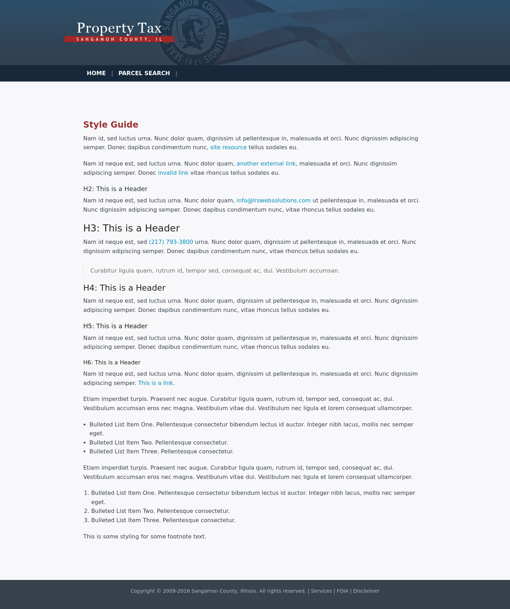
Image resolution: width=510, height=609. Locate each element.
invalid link (173, 172)
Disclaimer (366, 591)
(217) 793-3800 (171, 242)
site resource (228, 147)
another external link (266, 163)
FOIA (342, 591)
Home (96, 73)
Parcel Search (144, 73)
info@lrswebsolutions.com (274, 200)
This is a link (155, 383)
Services (321, 591)
